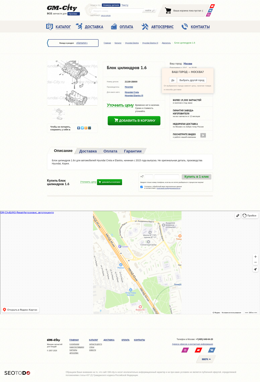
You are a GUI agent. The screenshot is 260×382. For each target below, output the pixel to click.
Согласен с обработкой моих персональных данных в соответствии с (163, 187)
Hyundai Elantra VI (150, 43)
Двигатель (166, 43)
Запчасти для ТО (95, 344)
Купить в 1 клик (196, 176)
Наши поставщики (76, 347)
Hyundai (73, 13)
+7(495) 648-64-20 (204, 339)
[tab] (63, 151)
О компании (74, 344)
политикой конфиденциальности (168, 188)
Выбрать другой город (191, 80)
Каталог (118, 43)
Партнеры (73, 350)
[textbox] (117, 10)
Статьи (91, 347)
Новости (92, 350)
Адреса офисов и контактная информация (192, 344)
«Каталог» (81, 42)
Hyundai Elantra (132, 43)
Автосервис (73, 353)
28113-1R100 (106, 15)
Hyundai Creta (132, 92)
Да (172, 80)
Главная (107, 43)
